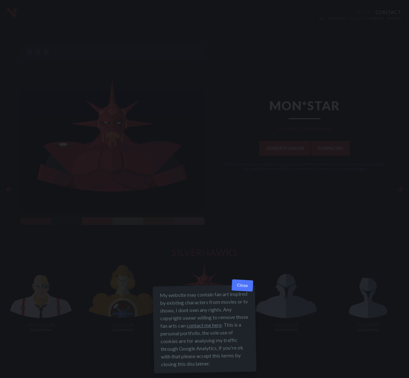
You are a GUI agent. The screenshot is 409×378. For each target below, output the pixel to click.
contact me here (204, 325)
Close (242, 285)
